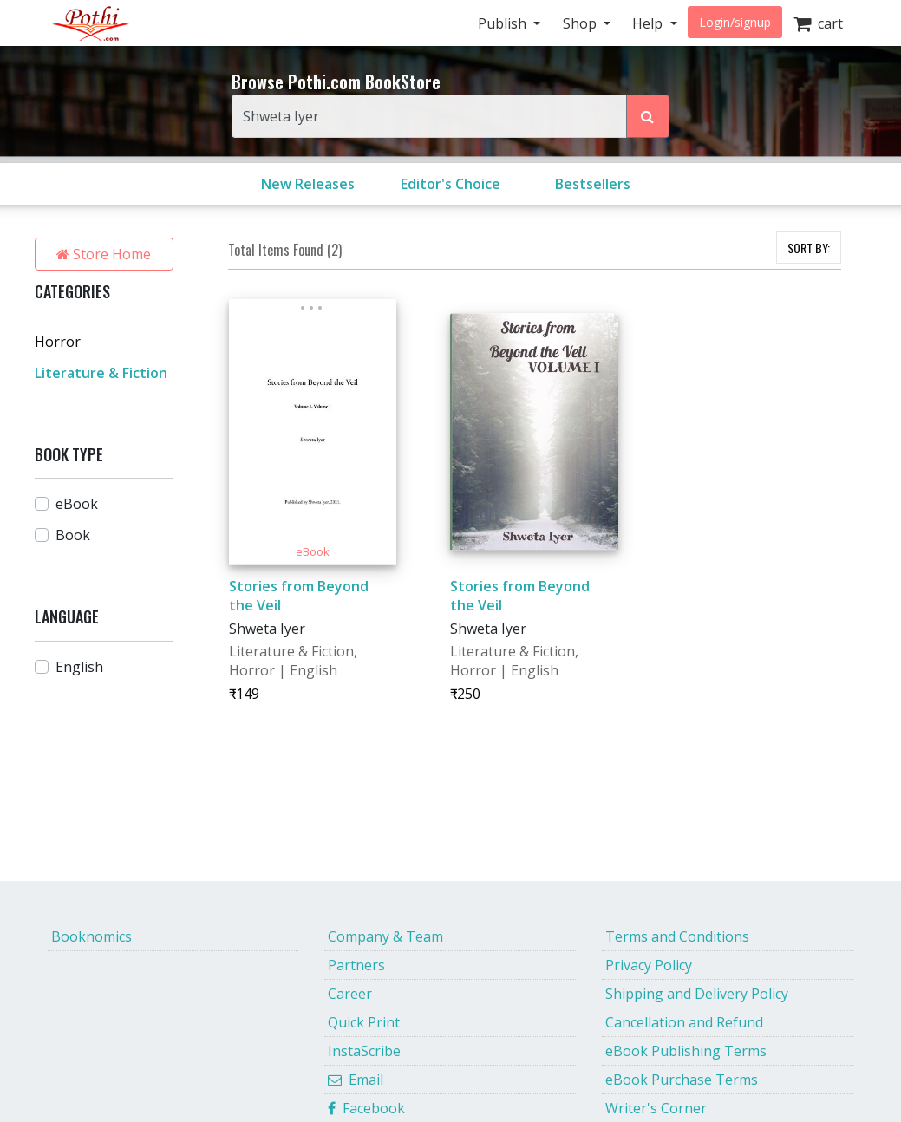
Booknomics (91, 936)
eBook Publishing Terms (686, 1050)
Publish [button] (504, 23)
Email (355, 1079)
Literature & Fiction (101, 372)
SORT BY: (808, 247)
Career (350, 993)
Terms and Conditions (677, 936)
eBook (76, 503)
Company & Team (385, 936)
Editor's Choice (450, 183)
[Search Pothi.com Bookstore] (647, 116)
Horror (58, 341)
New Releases (308, 183)
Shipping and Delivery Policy (696, 993)
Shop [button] (581, 23)
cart (818, 23)
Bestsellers (592, 183)
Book (72, 535)
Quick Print (364, 1022)
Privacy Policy (648, 965)
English (79, 666)
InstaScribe (364, 1050)
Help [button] (649, 23)
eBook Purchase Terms (681, 1079)
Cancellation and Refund (684, 1022)
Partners (356, 965)
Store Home (103, 254)
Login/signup (735, 22)
